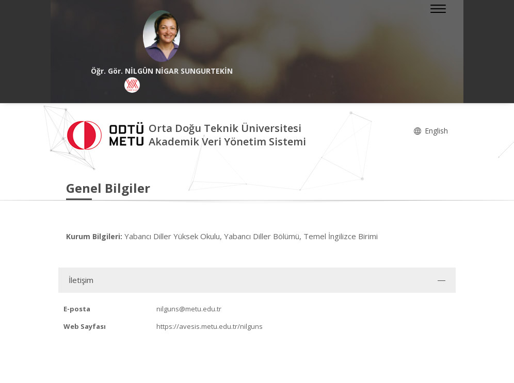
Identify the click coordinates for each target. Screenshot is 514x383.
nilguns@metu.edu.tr (188, 308)
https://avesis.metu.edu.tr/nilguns (209, 326)
